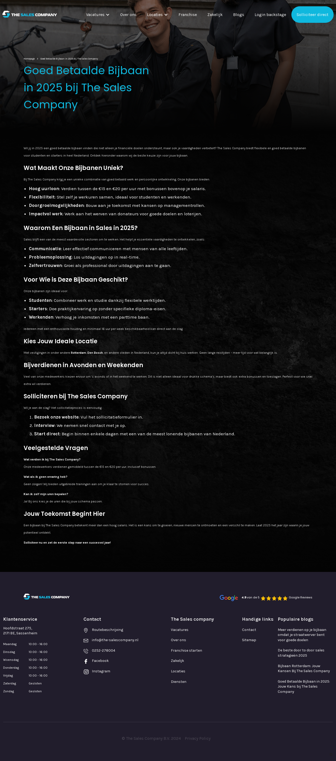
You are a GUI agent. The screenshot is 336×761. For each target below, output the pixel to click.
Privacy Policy (198, 738)
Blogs (238, 14)
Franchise (187, 14)
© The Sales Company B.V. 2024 (151, 738)
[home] (29, 14)
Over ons (128, 14)
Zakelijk (215, 14)
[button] (98, 14)
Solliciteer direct (312, 14)
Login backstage (270, 14)
